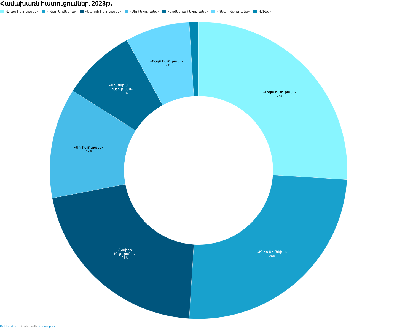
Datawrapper (46, 326)
